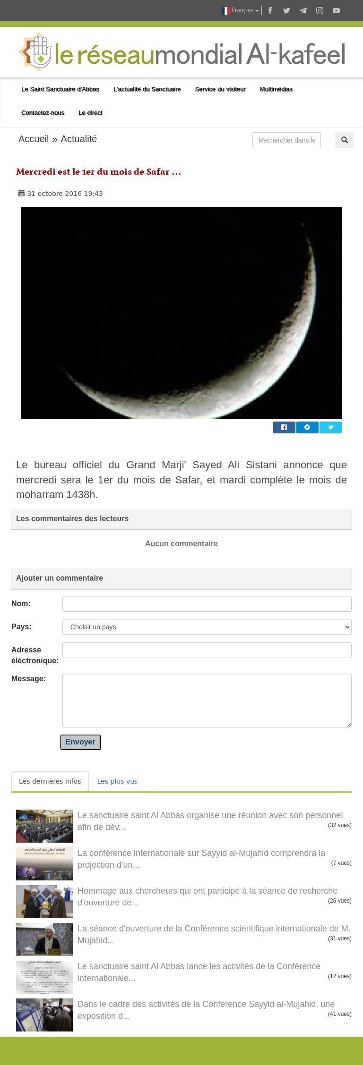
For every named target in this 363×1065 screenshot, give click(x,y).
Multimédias (276, 89)
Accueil (33, 139)
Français (240, 11)
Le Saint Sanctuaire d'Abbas (60, 89)
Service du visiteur (220, 89)
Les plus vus (117, 781)
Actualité (79, 139)
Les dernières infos (50, 781)
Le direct (90, 112)
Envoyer (80, 742)
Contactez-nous (42, 112)
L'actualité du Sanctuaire (147, 89)
